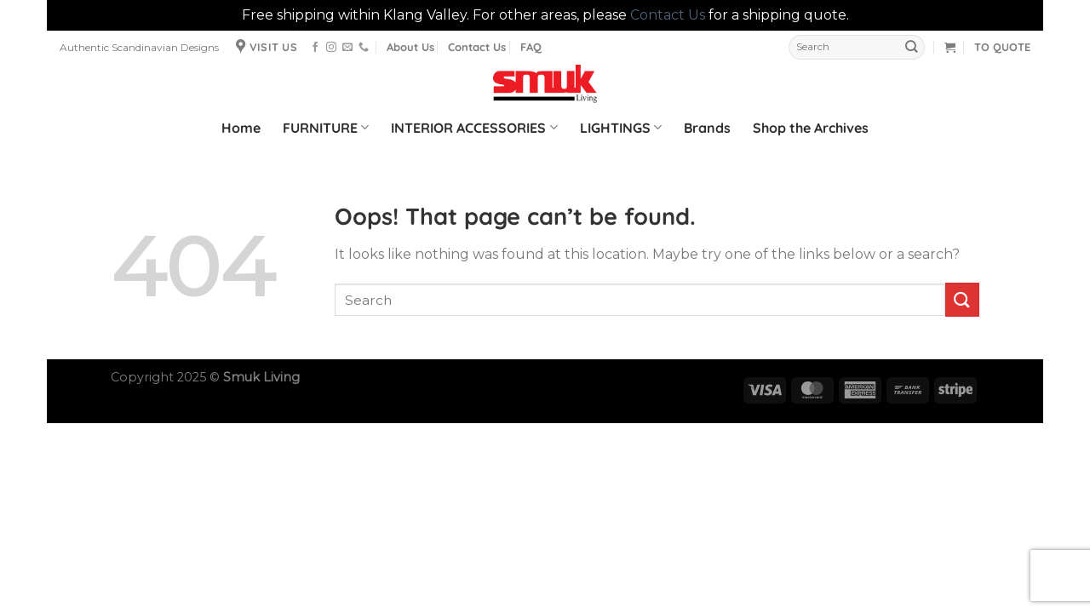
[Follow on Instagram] (331, 48)
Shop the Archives (811, 127)
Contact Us (667, 15)
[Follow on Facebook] (315, 48)
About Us (410, 47)
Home (241, 127)
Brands (707, 127)
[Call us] (364, 48)
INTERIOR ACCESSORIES (474, 127)
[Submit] (911, 47)
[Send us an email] (347, 48)
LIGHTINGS (621, 127)
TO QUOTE (1002, 47)
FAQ (531, 47)
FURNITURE (326, 127)
